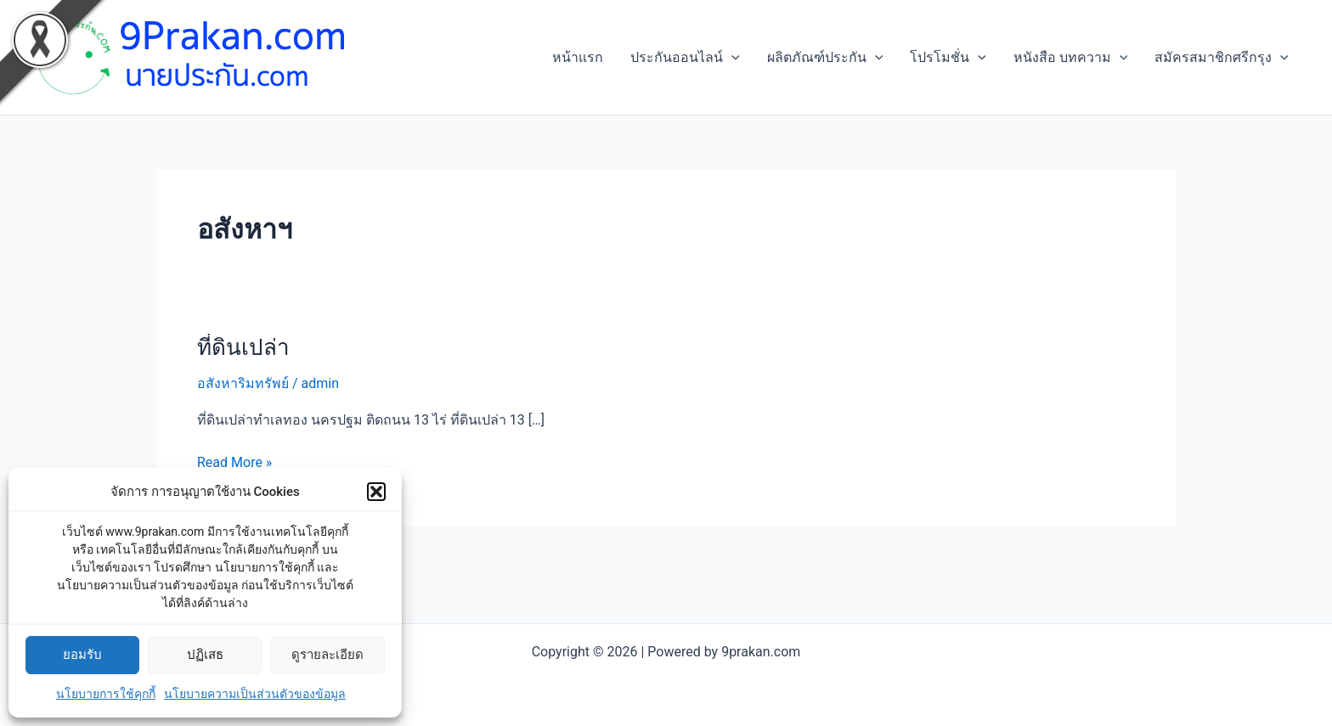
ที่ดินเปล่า (243, 347)
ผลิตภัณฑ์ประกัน (825, 58)
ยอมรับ (82, 654)
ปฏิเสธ (205, 654)
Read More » (234, 461)
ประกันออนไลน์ (685, 58)
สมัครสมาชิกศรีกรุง (1221, 58)
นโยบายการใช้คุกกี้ (105, 694)
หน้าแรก (577, 57)
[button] (376, 491)
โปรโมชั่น (948, 58)
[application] (731, 58)
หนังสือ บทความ (1070, 58)
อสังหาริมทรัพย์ (243, 383)
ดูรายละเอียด (327, 654)
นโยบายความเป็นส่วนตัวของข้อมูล (255, 694)
